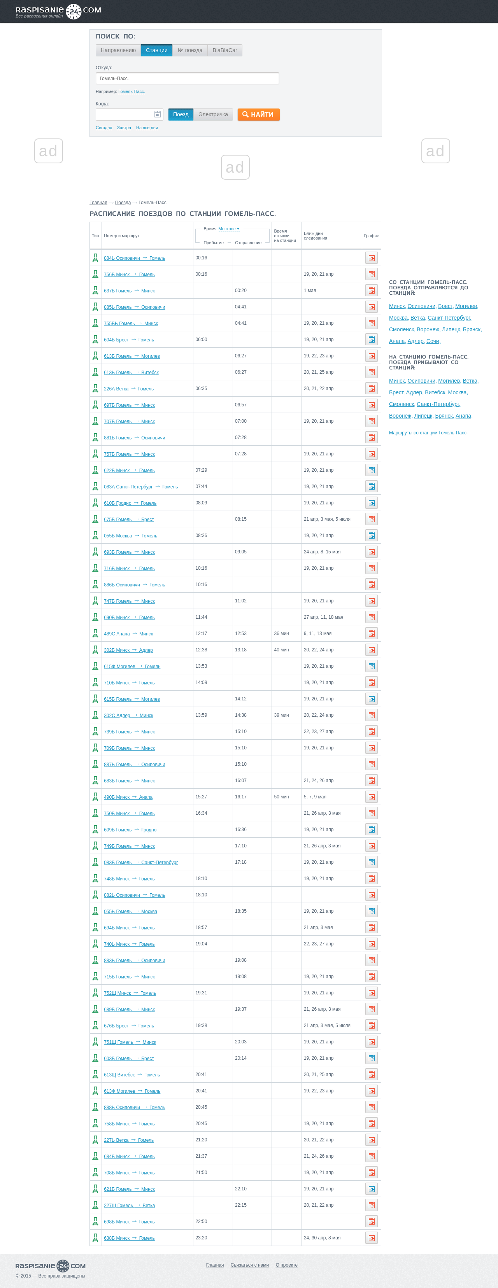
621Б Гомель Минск (129, 1189)
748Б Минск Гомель (129, 879)
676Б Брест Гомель (129, 1026)
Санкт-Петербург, (450, 318)
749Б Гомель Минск (129, 846)
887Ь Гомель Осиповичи (134, 764)
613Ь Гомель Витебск (131, 372)
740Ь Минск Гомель (129, 944)
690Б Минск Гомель (129, 617)
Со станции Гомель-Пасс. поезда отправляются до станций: (428, 288)
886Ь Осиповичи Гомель (134, 585)
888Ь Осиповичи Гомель (134, 1107)
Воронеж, (428, 329)
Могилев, (467, 306)
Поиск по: (115, 36)
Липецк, (451, 329)
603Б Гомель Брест (129, 1058)
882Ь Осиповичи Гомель (134, 895)
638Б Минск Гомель (129, 1238)
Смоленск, (402, 329)
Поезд (181, 114)
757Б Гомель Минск (129, 454)
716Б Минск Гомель (129, 568)
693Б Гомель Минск (129, 552)
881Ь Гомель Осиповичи (134, 438)
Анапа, (397, 341)
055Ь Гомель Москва (130, 911)
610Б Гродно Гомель (130, 503)
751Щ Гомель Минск (130, 1042)
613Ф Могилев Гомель (132, 1091)
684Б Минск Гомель (129, 1156)
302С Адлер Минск (128, 715)
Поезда (123, 202)
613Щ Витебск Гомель (132, 1075)
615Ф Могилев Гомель (132, 666)
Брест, (446, 306)
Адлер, (416, 341)
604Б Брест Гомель (129, 340)
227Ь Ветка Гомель (129, 1140)
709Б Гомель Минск (129, 748)
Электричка (213, 114)
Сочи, (433, 341)
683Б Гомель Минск (129, 781)
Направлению (118, 50)
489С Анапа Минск (128, 634)
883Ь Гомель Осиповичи (134, 960)
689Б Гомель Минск (129, 1009)
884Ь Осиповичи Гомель (134, 258)
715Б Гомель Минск (129, 977)
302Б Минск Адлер (128, 650)
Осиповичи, (422, 306)
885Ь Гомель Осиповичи (134, 307)
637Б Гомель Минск (129, 291)
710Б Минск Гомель (129, 683)
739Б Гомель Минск (129, 732)
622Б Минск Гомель (129, 470)
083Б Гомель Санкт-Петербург (141, 862)
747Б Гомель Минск (129, 601)
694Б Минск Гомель (129, 928)
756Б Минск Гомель (129, 274)
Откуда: (104, 67)
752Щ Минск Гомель (130, 993)
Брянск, (472, 329)
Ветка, (418, 318)
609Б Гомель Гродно (130, 830)
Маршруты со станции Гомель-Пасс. (428, 433)
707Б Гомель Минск (129, 421)
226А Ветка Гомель (129, 389)
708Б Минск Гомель (129, 1173)
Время (209, 228)
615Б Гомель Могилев (132, 699)
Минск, (397, 306)
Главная (98, 202)
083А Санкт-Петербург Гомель (141, 487)
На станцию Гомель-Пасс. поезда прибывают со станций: (428, 363)
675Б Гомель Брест (129, 519)
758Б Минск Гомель (129, 1124)
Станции (157, 50)
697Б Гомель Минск (129, 405)
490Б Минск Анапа (128, 797)
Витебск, (436, 392)
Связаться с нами (250, 1265)
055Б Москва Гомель (130, 536)
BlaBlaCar (225, 50)
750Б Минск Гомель (129, 813)
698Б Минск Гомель (129, 1222)
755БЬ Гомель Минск (131, 323)
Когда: (102, 104)
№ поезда (190, 50)
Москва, (399, 318)
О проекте (287, 1265)
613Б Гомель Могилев (132, 356)
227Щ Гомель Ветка (129, 1205)
